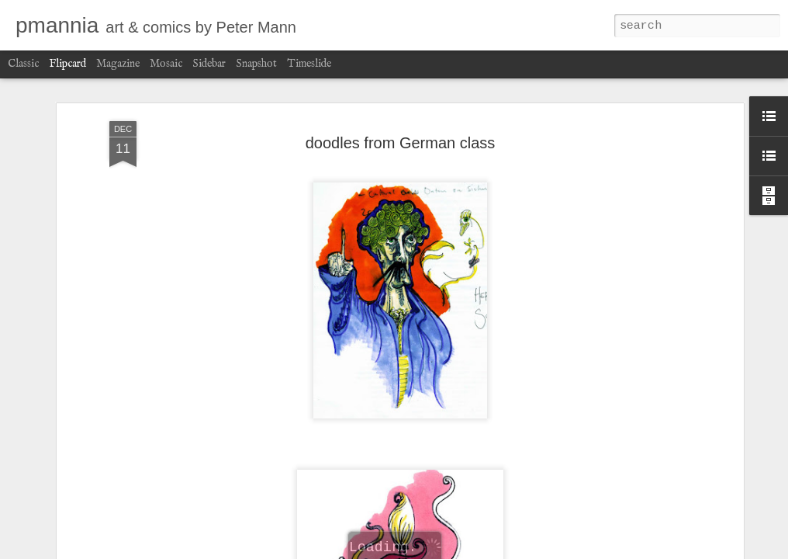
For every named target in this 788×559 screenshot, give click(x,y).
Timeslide (309, 64)
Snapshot (256, 64)
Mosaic (166, 64)
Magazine (118, 64)
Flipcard (67, 64)
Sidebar (209, 64)
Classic (23, 64)
